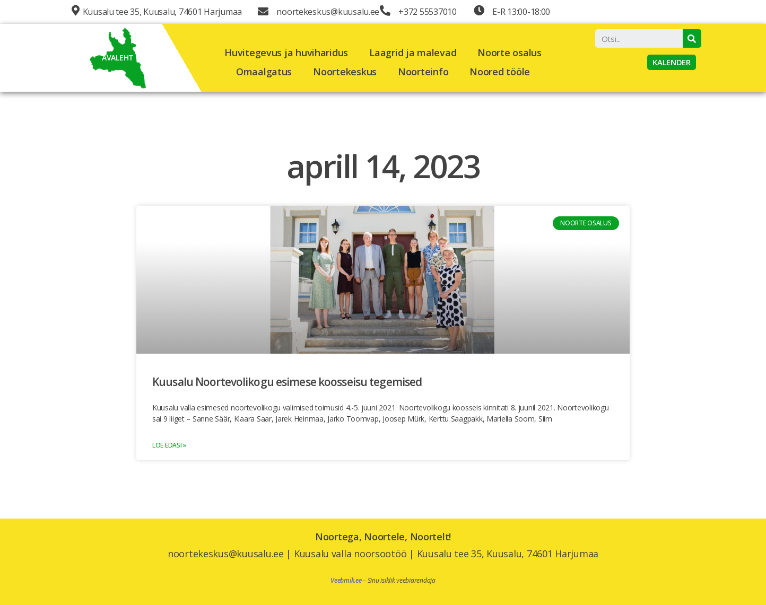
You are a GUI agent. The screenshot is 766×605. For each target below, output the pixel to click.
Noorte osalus (509, 52)
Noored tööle (499, 71)
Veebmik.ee (345, 580)
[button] (671, 62)
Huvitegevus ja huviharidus (286, 52)
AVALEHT (118, 57)
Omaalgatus (264, 71)
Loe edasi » (169, 445)
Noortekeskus (345, 71)
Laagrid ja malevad (412, 52)
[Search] (692, 38)
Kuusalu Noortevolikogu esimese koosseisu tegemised (287, 381)
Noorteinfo (423, 71)
